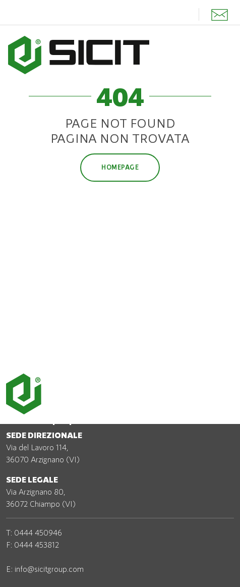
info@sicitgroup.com (49, 568)
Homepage (120, 167)
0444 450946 (38, 532)
